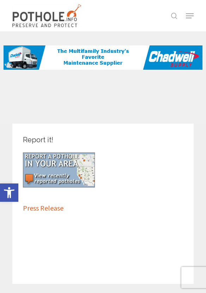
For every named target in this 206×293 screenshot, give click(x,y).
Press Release (43, 208)
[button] (9, 192)
